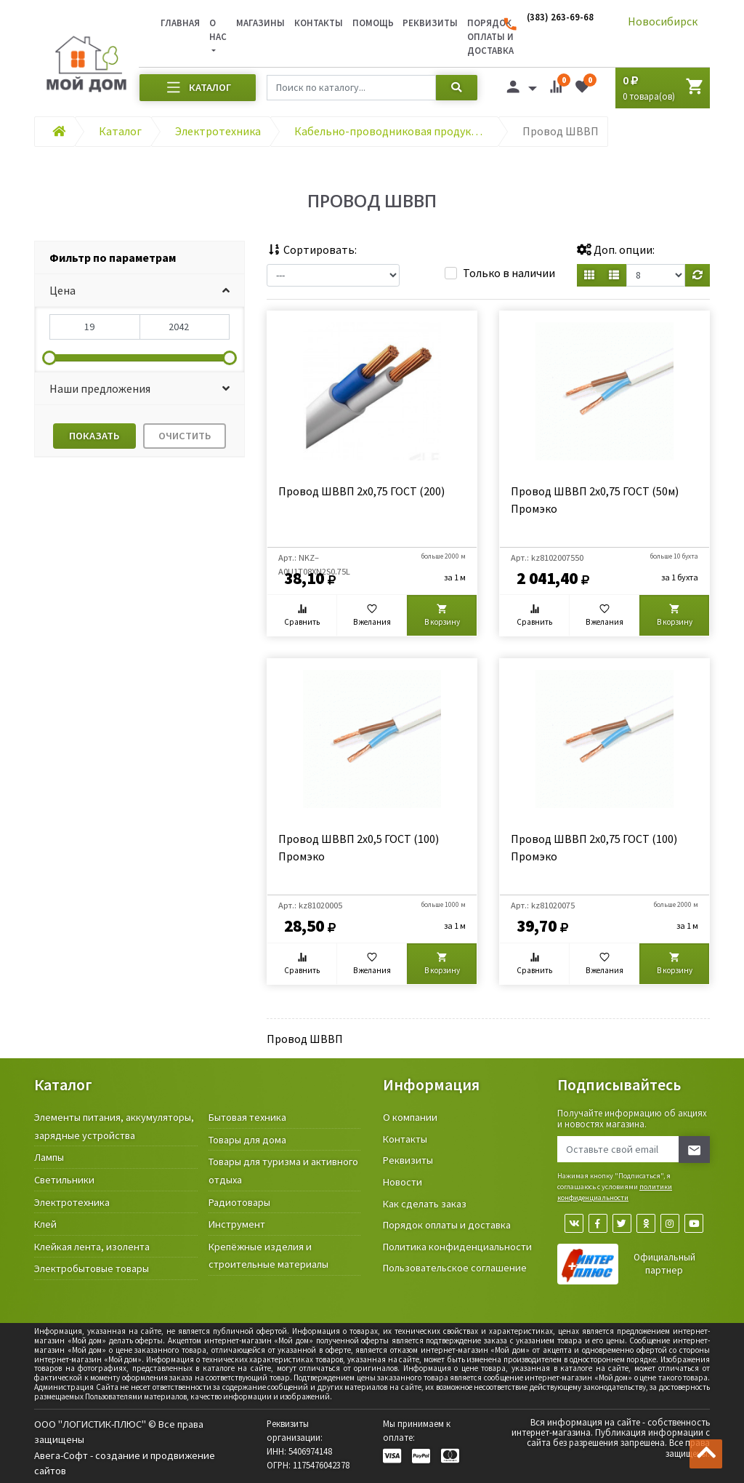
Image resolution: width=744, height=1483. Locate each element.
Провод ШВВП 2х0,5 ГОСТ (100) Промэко (358, 847)
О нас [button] (218, 29)
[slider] (49, 358)
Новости (402, 1181)
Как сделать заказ (424, 1203)
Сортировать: (312, 249)
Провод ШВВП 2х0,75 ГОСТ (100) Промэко (594, 847)
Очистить (184, 435)
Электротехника (72, 1202)
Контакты (318, 22)
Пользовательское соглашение (455, 1267)
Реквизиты (430, 22)
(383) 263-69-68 (560, 17)
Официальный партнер (664, 1263)
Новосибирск (663, 21)
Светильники (64, 1179)
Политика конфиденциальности (457, 1246)
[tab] (139, 257)
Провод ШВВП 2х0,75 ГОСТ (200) (361, 491)
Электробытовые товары (91, 1268)
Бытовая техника (247, 1117)
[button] (139, 290)
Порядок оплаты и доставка (447, 1224)
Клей (45, 1224)
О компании (410, 1117)
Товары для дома (247, 1139)
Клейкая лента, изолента (92, 1246)
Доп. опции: (616, 249)
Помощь (373, 22)
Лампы (49, 1157)
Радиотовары (239, 1202)
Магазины (260, 22)
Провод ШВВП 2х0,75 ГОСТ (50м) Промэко (595, 500)
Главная (180, 22)
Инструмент (237, 1224)
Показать (94, 435)
